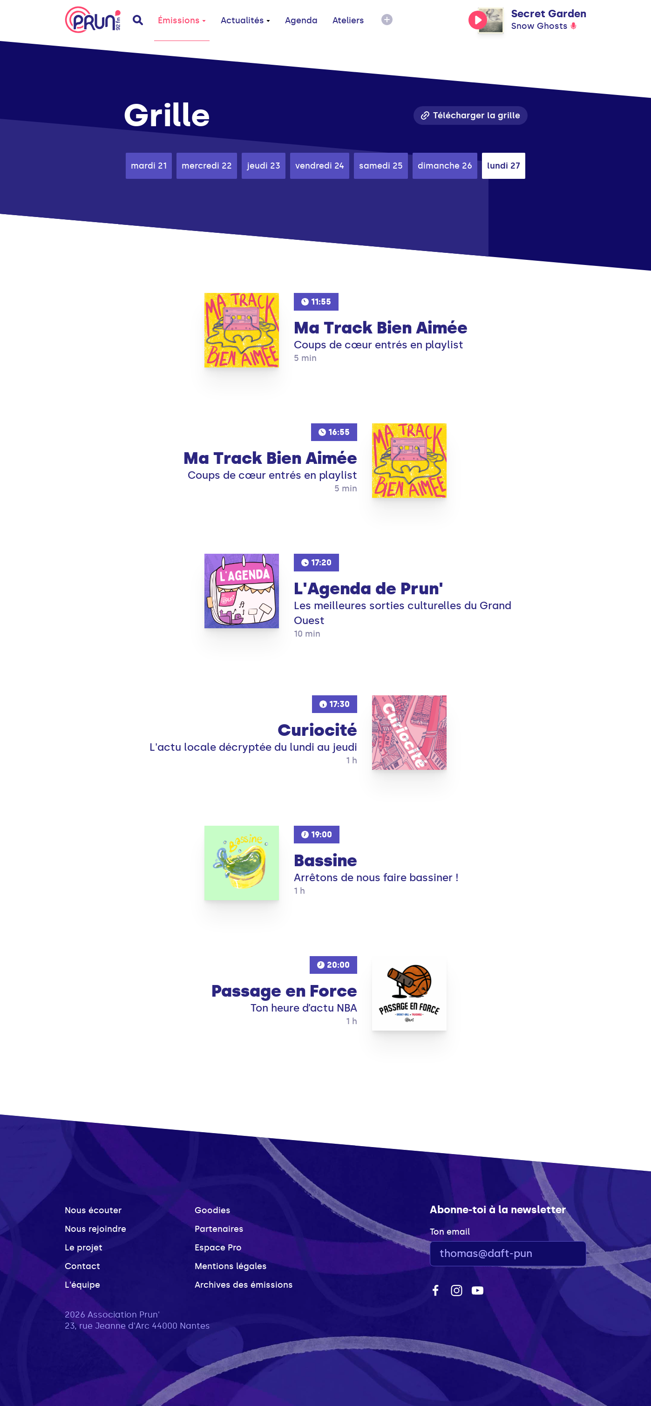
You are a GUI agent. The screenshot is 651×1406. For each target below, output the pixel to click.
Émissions (182, 20)
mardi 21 (149, 166)
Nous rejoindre (95, 1229)
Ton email (450, 1232)
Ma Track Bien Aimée (381, 328)
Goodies (213, 1210)
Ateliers (348, 20)
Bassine (325, 860)
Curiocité (317, 730)
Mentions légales (231, 1266)
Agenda (301, 20)
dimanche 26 (445, 166)
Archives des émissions (244, 1285)
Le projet (83, 1248)
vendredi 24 (319, 166)
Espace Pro (218, 1248)
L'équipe (82, 1285)
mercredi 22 (207, 166)
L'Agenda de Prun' (368, 588)
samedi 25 (381, 166)
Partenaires (219, 1229)
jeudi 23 (263, 166)
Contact (82, 1266)
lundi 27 (503, 166)
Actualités (245, 20)
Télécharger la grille (470, 115)
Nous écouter (93, 1210)
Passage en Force (284, 991)
